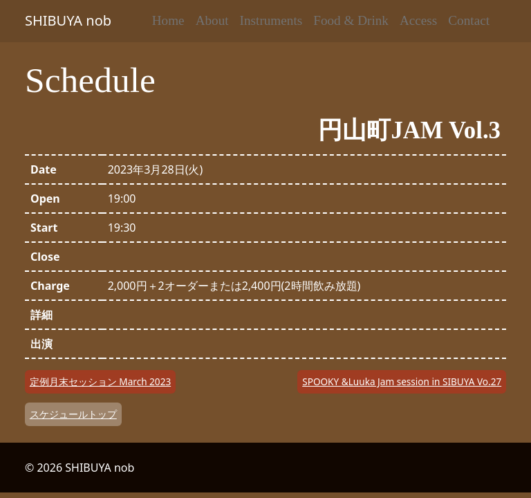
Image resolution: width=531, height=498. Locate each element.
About (212, 20)
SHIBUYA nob (68, 20)
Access (418, 20)
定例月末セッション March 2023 (100, 381)
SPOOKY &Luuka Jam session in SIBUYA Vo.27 (401, 381)
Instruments (271, 20)
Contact (469, 20)
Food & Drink (351, 20)
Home (168, 20)
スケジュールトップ (73, 414)
